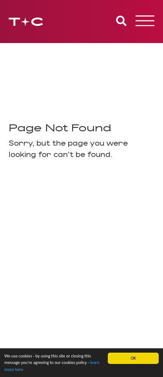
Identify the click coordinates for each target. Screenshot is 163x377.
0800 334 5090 (35, 294)
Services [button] (81, 186)
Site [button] (81, 246)
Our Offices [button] (81, 226)
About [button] (81, 206)
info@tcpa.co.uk (33, 303)
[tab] (81, 187)
